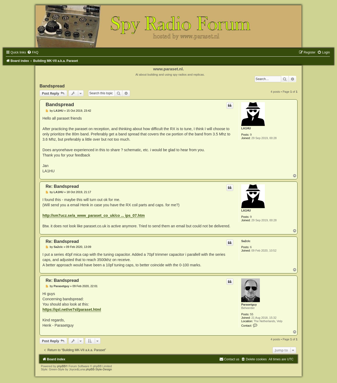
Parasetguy (249, 304)
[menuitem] (32, 52)
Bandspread (52, 86)
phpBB (61, 366)
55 (251, 314)
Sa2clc (245, 241)
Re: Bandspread (62, 186)
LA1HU (246, 128)
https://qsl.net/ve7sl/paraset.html (71, 309)
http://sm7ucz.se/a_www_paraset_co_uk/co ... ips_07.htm (93, 215)
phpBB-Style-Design (99, 369)
